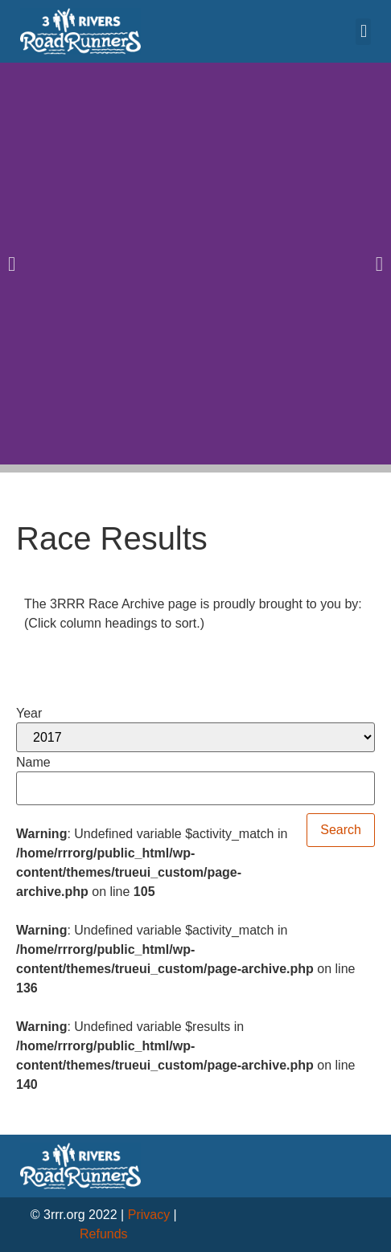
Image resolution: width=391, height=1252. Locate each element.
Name (33, 762)
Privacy (149, 1214)
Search (340, 830)
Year (29, 713)
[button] (363, 31)
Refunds (104, 1234)
